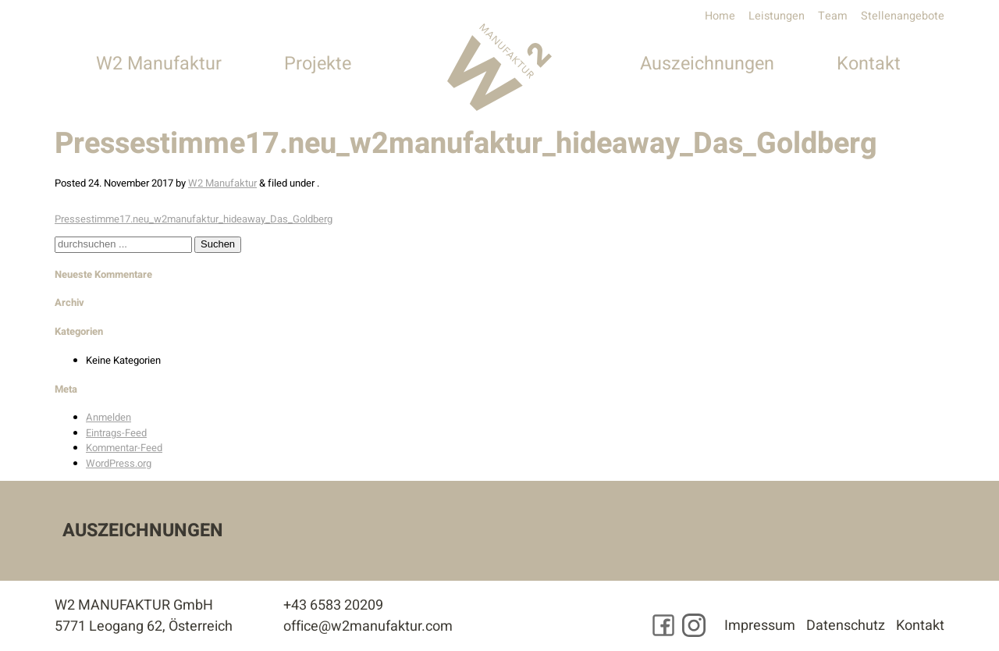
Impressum (759, 625)
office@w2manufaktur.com (368, 626)
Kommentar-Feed (124, 447)
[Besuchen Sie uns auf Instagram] (694, 625)
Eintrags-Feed (116, 432)
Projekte (317, 63)
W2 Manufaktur (159, 63)
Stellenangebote (902, 16)
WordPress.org (118, 463)
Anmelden (108, 417)
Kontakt (869, 63)
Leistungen (776, 16)
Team (833, 16)
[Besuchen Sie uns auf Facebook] (663, 625)
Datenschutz (845, 625)
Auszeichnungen (707, 63)
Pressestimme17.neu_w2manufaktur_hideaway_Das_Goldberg (193, 219)
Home (720, 16)
